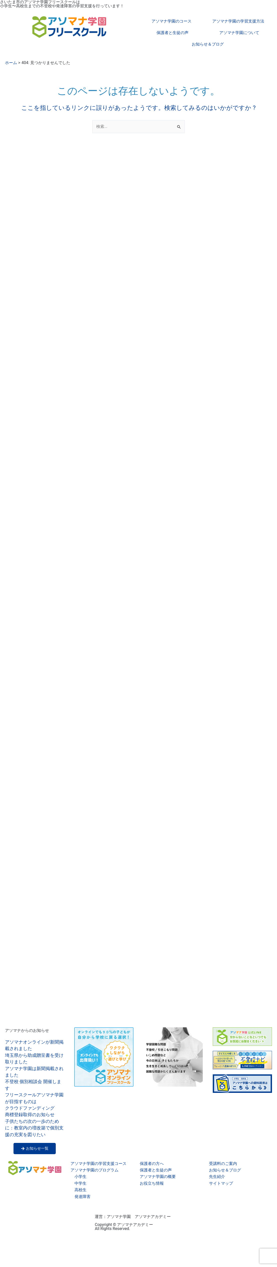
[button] (149, 1057)
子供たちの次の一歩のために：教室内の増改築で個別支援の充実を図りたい (34, 1127)
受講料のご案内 (223, 1163)
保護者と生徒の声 (172, 32)
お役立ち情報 (152, 1183)
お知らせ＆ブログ (208, 44)
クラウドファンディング (29, 1108)
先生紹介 (217, 1176)
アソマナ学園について (239, 32)
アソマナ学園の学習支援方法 (238, 21)
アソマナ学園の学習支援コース (98, 1163)
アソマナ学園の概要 (158, 1176)
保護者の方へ (152, 1163)
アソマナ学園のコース (172, 21)
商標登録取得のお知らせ (29, 1114)
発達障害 (82, 1196)
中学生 (80, 1183)
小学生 (80, 1176)
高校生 (80, 1189)
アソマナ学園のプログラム (94, 1170)
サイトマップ (221, 1183)
